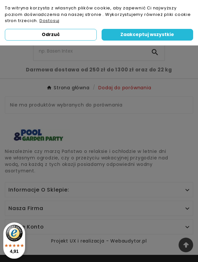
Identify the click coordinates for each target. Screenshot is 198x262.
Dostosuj (49, 21)
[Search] (155, 52)
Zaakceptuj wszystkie (147, 34)
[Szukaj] (89, 51)
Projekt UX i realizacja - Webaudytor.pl (99, 241)
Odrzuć (51, 34)
